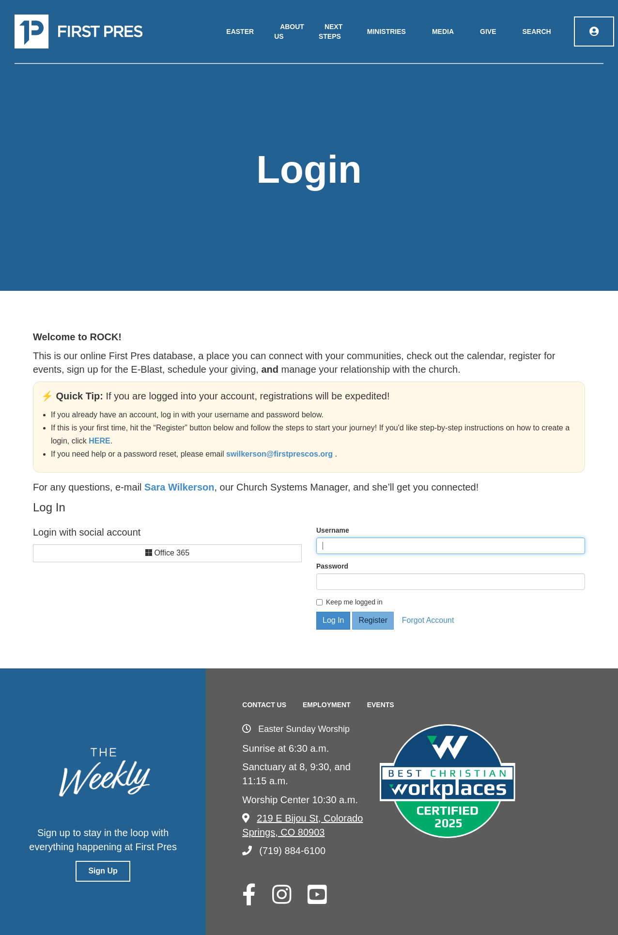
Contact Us (264, 705)
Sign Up (102, 871)
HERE (99, 441)
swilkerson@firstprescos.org (280, 454)
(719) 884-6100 (283, 850)
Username (332, 530)
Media (443, 31)
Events (380, 705)
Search (537, 31)
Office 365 (167, 553)
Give (488, 31)
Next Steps (330, 31)
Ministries (386, 31)
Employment (327, 705)
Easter (240, 31)
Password (332, 566)
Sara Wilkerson (179, 487)
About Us (289, 31)
